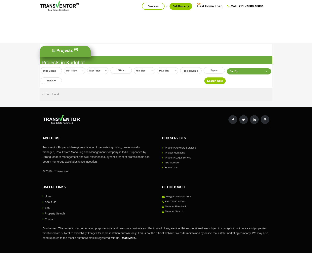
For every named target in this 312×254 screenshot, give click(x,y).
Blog (47, 208)
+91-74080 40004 (175, 202)
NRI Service (172, 163)
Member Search (174, 212)
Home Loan (171, 168)
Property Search (55, 214)
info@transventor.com (178, 197)
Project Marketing (175, 153)
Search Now (215, 81)
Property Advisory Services (180, 148)
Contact (49, 220)
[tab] (65, 51)
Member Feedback (175, 207)
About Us (50, 203)
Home (48, 197)
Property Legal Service (178, 158)
